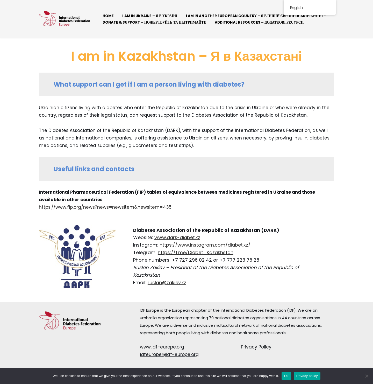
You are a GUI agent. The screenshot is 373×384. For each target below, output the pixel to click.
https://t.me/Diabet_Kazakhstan (195, 252)
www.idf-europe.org (162, 347)
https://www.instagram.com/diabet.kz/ (205, 245)
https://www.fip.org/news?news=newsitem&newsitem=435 (105, 207)
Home (108, 15)
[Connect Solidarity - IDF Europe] (65, 19)
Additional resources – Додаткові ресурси (259, 22)
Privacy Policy (256, 347)
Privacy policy (307, 376)
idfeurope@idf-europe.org (169, 354)
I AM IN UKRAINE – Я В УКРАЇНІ (149, 15)
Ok (286, 376)
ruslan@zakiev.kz (167, 282)
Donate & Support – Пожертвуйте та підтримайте (154, 22)
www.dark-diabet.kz (177, 237)
